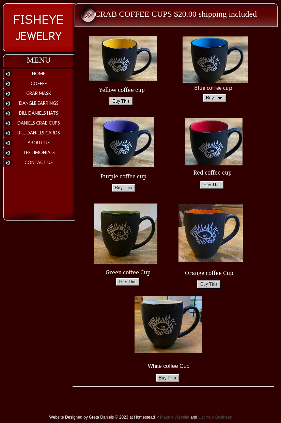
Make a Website (174, 417)
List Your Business (215, 417)
